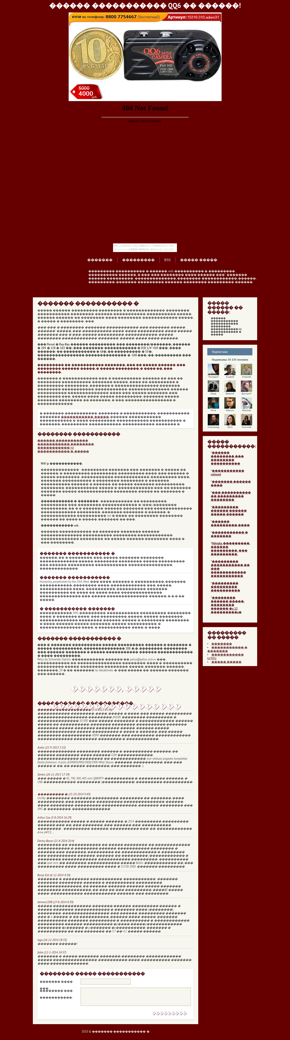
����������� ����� (85, 417)
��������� (138, 260)
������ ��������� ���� (230, 523)
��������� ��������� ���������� (225, 586)
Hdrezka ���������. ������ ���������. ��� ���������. (230, 548)
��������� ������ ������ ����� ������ (229, 510)
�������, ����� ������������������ (115, 691)
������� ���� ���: (56, 982)
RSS (167, 260)
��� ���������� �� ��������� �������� (231, 496)
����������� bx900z (225, 656)
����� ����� (198, 260)
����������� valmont (227, 472)
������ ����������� (62, 440)
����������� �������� (65, 444)
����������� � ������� (229, 534)
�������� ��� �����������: (56, 991)
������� (100, 260)
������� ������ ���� (231, 483)
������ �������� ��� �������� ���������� (227, 458)
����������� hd (55, 448)
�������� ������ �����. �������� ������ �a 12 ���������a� (228, 605)
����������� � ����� (63, 451)
